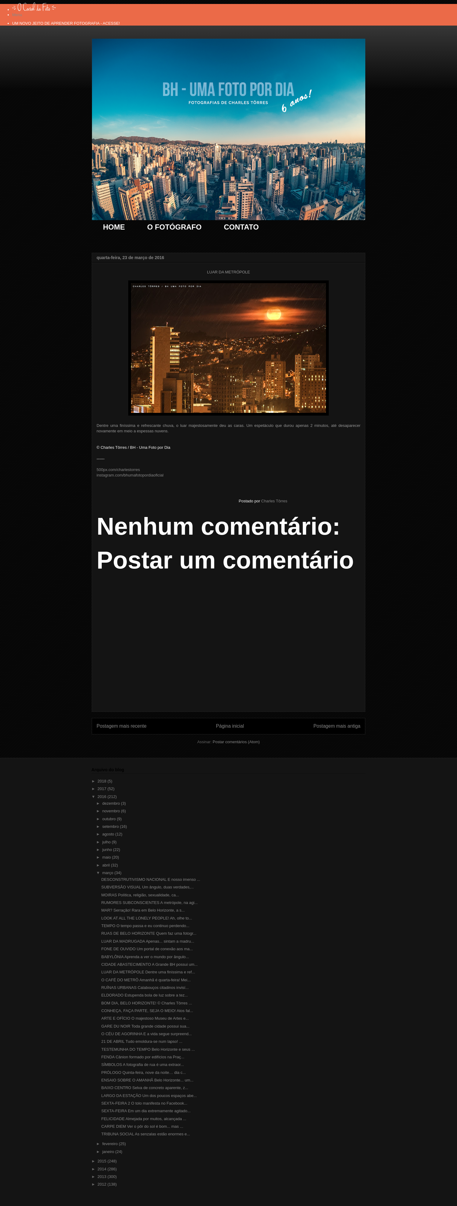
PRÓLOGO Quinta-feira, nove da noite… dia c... (143, 1072)
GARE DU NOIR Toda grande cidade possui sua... (145, 1026)
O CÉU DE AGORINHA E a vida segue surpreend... (146, 1034)
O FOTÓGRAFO (174, 227)
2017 (102, 788)
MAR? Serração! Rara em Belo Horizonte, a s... (143, 910)
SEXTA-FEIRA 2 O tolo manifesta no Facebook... (144, 1103)
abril (106, 865)
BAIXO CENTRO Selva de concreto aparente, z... (144, 1087)
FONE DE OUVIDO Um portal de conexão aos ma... (147, 949)
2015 (102, 1161)
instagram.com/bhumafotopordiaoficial (130, 475)
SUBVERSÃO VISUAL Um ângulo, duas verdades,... (147, 887)
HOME (114, 227)
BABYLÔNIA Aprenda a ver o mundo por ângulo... (145, 957)
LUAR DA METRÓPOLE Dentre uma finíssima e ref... (148, 972)
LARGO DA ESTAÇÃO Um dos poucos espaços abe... (149, 1095)
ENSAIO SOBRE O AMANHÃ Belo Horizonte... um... (147, 1080)
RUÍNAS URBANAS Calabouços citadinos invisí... (145, 987)
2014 (102, 1169)
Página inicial (230, 726)
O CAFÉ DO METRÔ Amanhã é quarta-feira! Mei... (145, 980)
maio (107, 857)
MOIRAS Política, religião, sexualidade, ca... (140, 895)
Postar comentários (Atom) (236, 742)
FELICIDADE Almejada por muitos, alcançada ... (143, 1118)
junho (107, 849)
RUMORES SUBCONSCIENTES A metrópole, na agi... (149, 902)
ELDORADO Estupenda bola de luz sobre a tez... (144, 995)
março (108, 872)
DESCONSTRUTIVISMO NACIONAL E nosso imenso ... (150, 879)
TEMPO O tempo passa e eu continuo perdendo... (145, 925)
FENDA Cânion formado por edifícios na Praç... (142, 1057)
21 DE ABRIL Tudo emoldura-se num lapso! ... (141, 1041)
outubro (109, 819)
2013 (102, 1176)
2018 (102, 781)
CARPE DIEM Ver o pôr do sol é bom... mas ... (142, 1126)
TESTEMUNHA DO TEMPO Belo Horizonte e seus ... (148, 1049)
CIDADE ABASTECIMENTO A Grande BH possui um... (149, 964)
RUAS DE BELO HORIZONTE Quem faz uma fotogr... (148, 933)
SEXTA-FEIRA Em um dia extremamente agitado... (145, 1111)
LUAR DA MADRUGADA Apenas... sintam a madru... (147, 941)
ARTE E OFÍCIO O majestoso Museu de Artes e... (145, 1018)
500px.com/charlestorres (118, 469)
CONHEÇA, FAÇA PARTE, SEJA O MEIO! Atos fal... (147, 1010)
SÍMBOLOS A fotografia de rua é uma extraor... (142, 1064)
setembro (111, 826)
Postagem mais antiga (337, 726)
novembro (111, 811)
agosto (108, 834)
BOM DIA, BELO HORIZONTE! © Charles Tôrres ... (146, 1003)
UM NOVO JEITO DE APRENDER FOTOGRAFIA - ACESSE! (66, 23)
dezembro (111, 803)
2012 (102, 1184)
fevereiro (110, 1143)
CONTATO (241, 227)
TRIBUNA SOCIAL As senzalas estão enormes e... (145, 1134)
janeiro (108, 1151)
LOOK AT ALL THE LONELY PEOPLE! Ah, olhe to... (146, 918)
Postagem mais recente (122, 726)
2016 (102, 796)
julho (107, 842)
